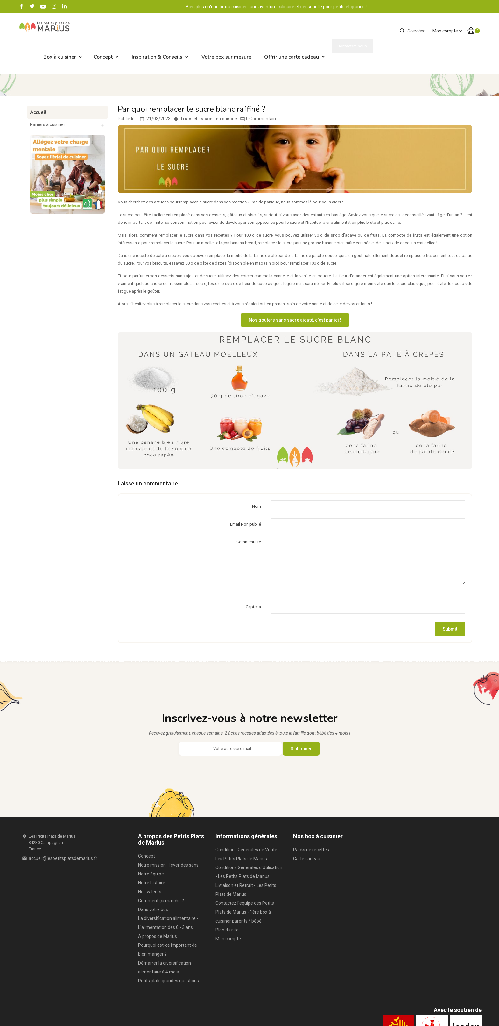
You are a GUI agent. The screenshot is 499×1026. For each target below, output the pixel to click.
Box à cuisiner (105, 30)
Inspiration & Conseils (203, 30)
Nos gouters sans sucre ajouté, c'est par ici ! (295, 293)
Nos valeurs (149, 865)
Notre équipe (151, 847)
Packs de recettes (311, 823)
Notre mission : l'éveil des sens (168, 838)
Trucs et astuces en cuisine (205, 92)
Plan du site (227, 903)
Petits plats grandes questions (168, 954)
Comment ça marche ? (161, 874)
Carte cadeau (306, 832)
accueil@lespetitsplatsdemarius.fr (63, 832)
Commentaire (248, 515)
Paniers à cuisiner (47, 98)
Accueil (38, 86)
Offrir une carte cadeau (337, 30)
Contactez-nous (458, 6)
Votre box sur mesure (272, 30)
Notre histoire (151, 856)
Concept (148, 30)
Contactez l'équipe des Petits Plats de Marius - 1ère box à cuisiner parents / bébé (244, 885)
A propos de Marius (157, 910)
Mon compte (228, 912)
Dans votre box (153, 883)
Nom (256, 480)
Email (245, 498)
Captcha (253, 580)
